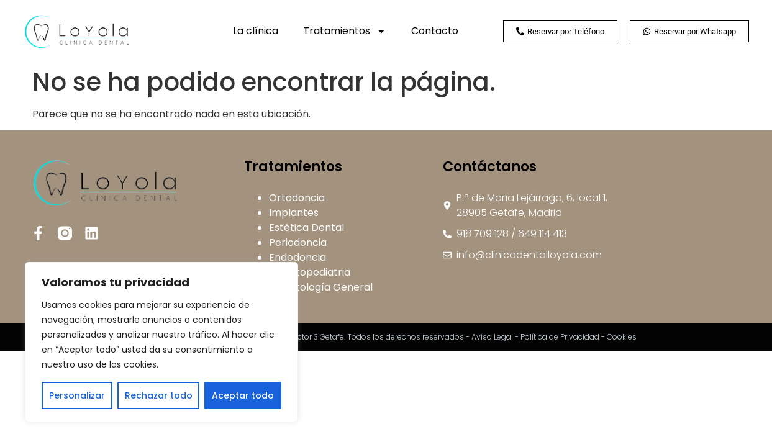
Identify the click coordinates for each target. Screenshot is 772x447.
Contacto (434, 31)
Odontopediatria (309, 272)
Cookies (622, 337)
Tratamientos (344, 31)
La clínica (255, 31)
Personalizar (77, 395)
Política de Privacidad (559, 337)
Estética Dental (306, 227)
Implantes (294, 212)
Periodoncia (298, 242)
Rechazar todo (159, 395)
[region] (161, 342)
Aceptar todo (243, 395)
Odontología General (321, 287)
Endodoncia (297, 257)
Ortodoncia (297, 198)
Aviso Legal (492, 337)
